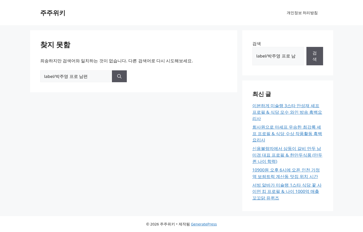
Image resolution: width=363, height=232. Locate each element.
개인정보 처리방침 (302, 12)
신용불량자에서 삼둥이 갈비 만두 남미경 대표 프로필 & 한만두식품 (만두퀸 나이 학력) (287, 155)
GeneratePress (204, 223)
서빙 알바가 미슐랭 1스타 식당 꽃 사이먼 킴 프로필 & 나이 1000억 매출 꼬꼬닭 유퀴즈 (287, 191)
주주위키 (52, 12)
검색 (256, 43)
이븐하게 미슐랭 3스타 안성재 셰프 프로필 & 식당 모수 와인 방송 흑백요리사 (287, 112)
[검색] (119, 76)
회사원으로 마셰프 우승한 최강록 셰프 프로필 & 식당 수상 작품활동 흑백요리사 (287, 133)
